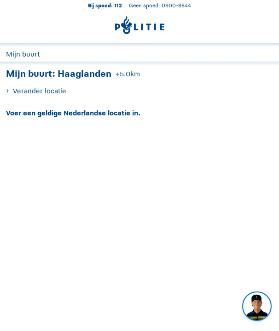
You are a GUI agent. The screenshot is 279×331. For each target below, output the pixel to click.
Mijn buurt (23, 54)
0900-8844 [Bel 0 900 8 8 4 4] (176, 5)
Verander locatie (39, 90)
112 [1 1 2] (118, 5)
